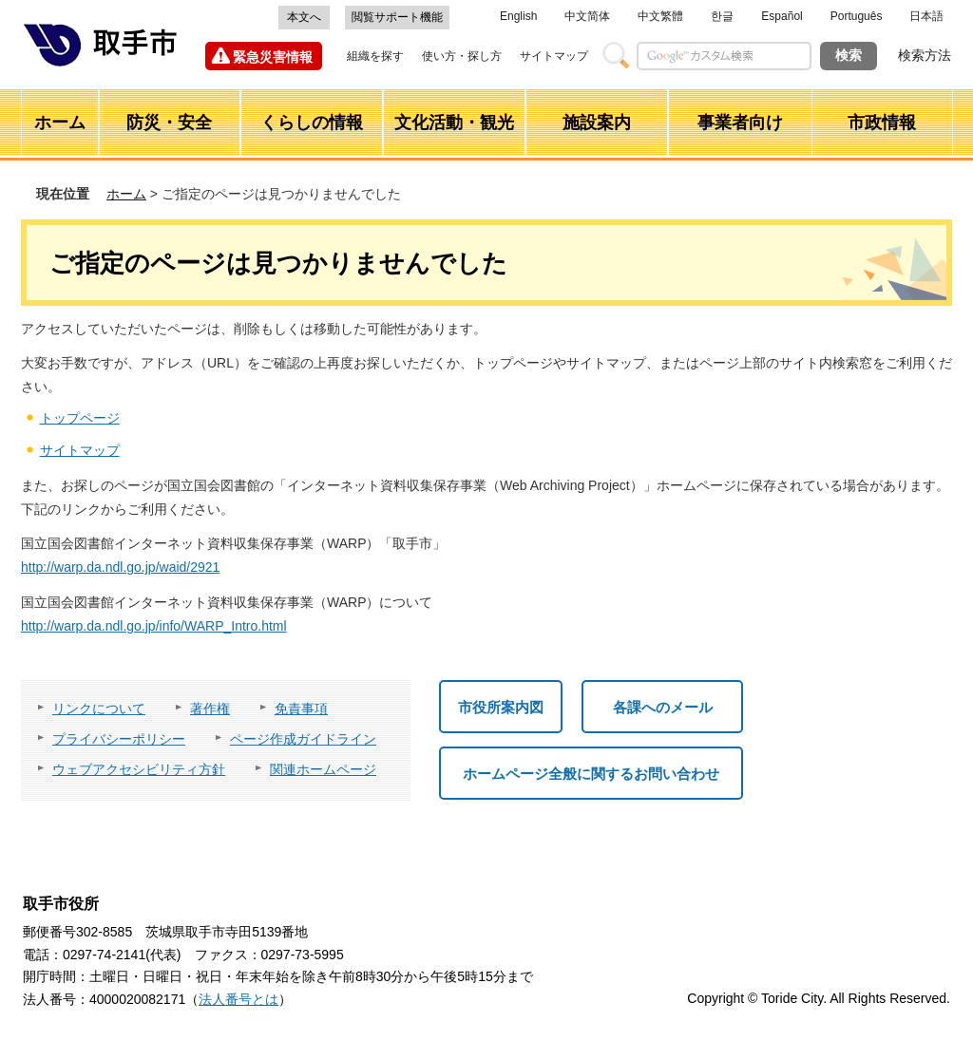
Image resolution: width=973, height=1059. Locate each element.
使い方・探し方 (462, 56)
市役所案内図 (501, 707)
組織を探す (375, 56)
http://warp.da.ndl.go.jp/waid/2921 (120, 567)
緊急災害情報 (273, 57)
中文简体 (587, 16)
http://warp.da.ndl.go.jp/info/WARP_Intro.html (154, 626)
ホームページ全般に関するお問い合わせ (591, 774)
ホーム (126, 193)
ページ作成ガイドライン (303, 739)
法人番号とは (238, 999)
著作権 (210, 708)
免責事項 (301, 708)
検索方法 (924, 55)
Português (856, 16)
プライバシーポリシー (118, 739)
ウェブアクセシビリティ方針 (138, 769)
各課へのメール (663, 707)
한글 (722, 16)
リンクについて (98, 708)
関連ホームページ (323, 769)
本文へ (304, 17)
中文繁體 (660, 16)
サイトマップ (554, 56)
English (518, 16)
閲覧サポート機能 (397, 17)
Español (781, 16)
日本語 (926, 16)
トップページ (80, 417)
